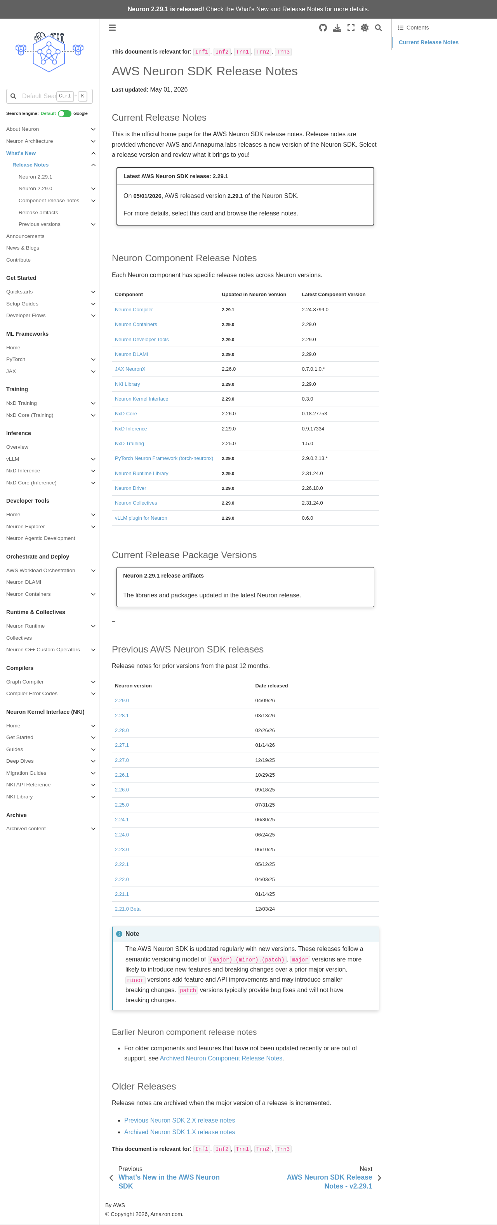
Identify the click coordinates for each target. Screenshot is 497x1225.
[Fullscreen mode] (351, 28)
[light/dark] (365, 28)
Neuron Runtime (25, 626)
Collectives (19, 638)
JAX (11, 371)
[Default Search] (49, 96)
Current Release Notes (429, 42)
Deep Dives (20, 761)
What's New (252, 9)
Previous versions (40, 224)
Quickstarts (19, 292)
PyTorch (15, 359)
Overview (17, 447)
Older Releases (417, 85)
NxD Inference (23, 471)
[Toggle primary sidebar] (112, 28)
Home (13, 347)
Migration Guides (26, 773)
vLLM (12, 459)
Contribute (18, 260)
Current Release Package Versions (441, 64)
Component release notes (49, 200)
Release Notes (302, 9)
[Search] (378, 28)
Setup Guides (22, 304)
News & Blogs (22, 248)
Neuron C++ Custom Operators (43, 649)
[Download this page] (337, 28)
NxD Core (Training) (30, 415)
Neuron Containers (28, 594)
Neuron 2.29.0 (35, 188)
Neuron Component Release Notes (441, 53)
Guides (14, 749)
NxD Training (21, 403)
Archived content (26, 828)
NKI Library (19, 797)
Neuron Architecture (29, 141)
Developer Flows (26, 315)
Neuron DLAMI (23, 582)
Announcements (25, 236)
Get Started (19, 737)
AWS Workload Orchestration (40, 570)
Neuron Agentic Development (40, 538)
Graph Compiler (24, 682)
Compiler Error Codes (31, 693)
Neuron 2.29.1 (35, 177)
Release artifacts (38, 212)
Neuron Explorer (25, 526)
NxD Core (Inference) (31, 483)
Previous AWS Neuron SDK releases (443, 74)
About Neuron (22, 129)
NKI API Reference (28, 785)
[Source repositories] (323, 28)
